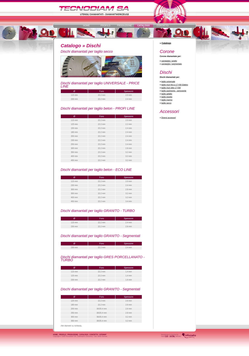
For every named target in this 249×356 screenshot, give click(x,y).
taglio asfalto (166, 94)
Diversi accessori (168, 118)
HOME (86, 25)
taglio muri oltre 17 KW (171, 88)
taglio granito (166, 97)
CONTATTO (163, 25)
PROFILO (105, 25)
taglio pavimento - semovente (173, 91)
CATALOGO (83, 334)
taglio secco (166, 103)
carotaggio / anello (169, 61)
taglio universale (168, 81)
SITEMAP (102, 334)
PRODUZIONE (124, 25)
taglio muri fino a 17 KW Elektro (174, 85)
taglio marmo (166, 100)
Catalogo (166, 43)
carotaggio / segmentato (171, 64)
